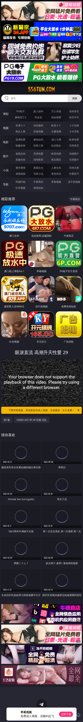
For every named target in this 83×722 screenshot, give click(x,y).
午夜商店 (38, 181)
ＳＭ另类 (74, 131)
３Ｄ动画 (74, 125)
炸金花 (38, 117)
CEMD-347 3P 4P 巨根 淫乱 (32, 420)
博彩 (6, 114)
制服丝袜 (20, 145)
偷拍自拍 (38, 139)
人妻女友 (56, 167)
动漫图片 (74, 153)
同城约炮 (20, 181)
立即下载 (66, 714)
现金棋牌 (56, 117)
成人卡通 (56, 139)
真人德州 (38, 111)
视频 (6, 128)
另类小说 (38, 173)
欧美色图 (56, 153)
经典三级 (38, 145)
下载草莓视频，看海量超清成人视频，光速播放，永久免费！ (44, 410)
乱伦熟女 (56, 145)
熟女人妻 (20, 131)
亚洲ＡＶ (20, 125)
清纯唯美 (38, 159)
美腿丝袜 (20, 159)
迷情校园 (20, 173)
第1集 (7, 420)
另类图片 (74, 159)
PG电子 (20, 111)
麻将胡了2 (20, 117)
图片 (6, 156)
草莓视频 (56, 181)
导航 (6, 184)
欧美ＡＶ (56, 125)
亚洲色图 (38, 153)
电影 (6, 142)
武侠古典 (74, 167)
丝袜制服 (38, 131)
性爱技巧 (74, 173)
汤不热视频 (74, 181)
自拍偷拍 (38, 125)
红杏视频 (20, 187)
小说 (6, 170)
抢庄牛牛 (74, 117)
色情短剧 (38, 187)
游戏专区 (74, 111)
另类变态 (74, 145)
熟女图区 (56, 159)
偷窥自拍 (20, 153)
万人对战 (56, 111)
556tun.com (41, 89)
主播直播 (56, 131)
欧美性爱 (74, 139)
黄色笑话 (56, 173)
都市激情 (20, 167)
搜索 (74, 98)
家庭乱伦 (38, 167)
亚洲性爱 (20, 139)
